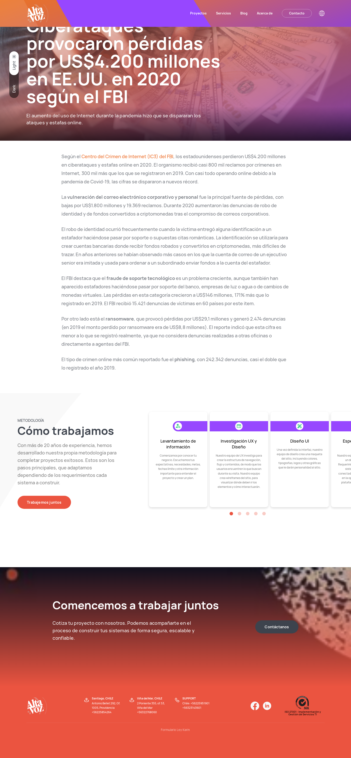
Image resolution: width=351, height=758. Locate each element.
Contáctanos (277, 626)
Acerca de (265, 13)
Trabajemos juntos (44, 502)
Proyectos (198, 13)
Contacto (297, 13)
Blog (244, 13)
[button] (231, 513)
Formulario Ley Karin (175, 730)
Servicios (223, 13)
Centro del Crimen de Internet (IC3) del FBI (127, 156)
